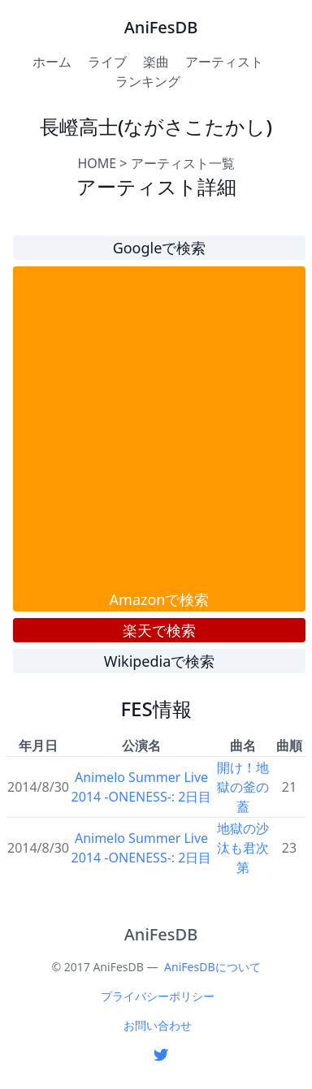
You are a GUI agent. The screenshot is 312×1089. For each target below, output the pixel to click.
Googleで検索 (159, 247)
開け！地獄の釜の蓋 (243, 786)
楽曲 (156, 62)
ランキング (147, 81)
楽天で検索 (159, 630)
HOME (96, 163)
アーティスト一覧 (183, 163)
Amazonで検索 (160, 599)
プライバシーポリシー (157, 996)
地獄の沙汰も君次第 (243, 847)
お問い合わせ (158, 1025)
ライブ (107, 62)
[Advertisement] (152, 427)
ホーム (52, 62)
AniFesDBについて (212, 966)
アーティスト (224, 62)
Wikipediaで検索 (159, 661)
